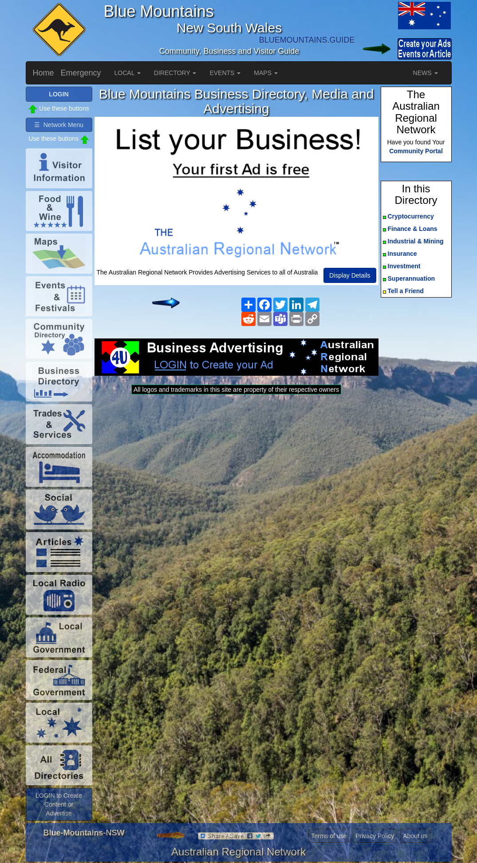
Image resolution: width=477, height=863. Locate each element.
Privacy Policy (374, 835)
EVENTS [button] (224, 72)
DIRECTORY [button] (175, 72)
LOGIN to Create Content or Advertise (58, 804)
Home (43, 72)
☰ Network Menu (58, 124)
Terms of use (329, 835)
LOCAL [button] (127, 72)
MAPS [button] (266, 72)
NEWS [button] (425, 72)
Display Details (350, 275)
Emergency (81, 72)
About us (415, 835)
